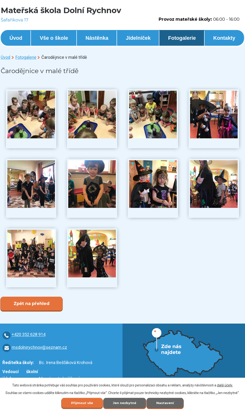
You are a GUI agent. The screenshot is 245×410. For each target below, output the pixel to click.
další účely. (225, 385)
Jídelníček (138, 38)
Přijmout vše (80, 402)
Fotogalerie (182, 38)
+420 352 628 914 (28, 334)
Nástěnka (96, 38)
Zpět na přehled (31, 303)
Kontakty (224, 38)
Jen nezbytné (124, 402)
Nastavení (167, 402)
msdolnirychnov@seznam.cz (39, 347)
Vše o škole (54, 38)
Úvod (16, 38)
